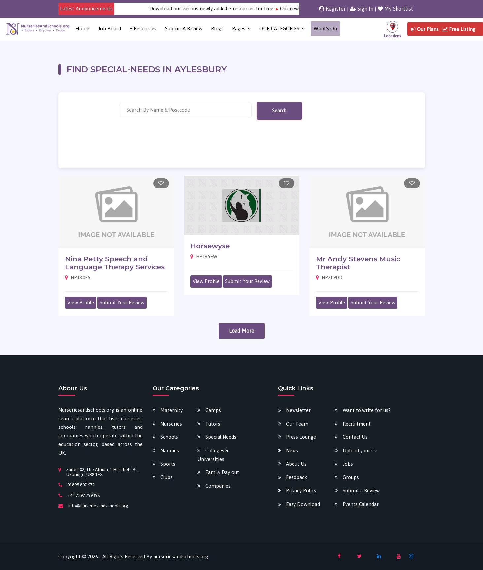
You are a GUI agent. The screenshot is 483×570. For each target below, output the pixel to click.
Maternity (171, 410)
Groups (351, 477)
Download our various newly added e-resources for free (219, 8)
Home (82, 28)
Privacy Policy (301, 490)
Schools (169, 437)
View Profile (80, 302)
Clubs (166, 477)
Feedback (296, 477)
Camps (213, 410)
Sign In (361, 9)
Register (332, 9)
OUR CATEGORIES (279, 28)
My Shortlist (395, 9)
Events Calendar (361, 504)
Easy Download (303, 504)
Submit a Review (183, 28)
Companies (218, 486)
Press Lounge (301, 437)
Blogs (217, 28)
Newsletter (298, 410)
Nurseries (171, 424)
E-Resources (142, 28)
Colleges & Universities (212, 455)
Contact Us (355, 437)
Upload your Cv (360, 450)
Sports (167, 464)
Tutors (212, 424)
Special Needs (220, 437)
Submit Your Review (122, 302)
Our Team (297, 424)
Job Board (109, 28)
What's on (325, 28)
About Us (296, 464)
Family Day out (222, 472)
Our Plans (425, 29)
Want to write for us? (367, 410)
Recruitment (357, 424)
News (292, 450)
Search (279, 110)
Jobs (348, 464)
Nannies (169, 450)
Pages (238, 28)
